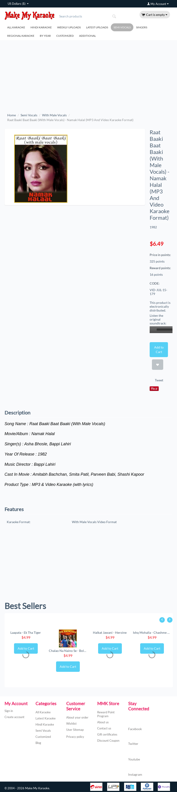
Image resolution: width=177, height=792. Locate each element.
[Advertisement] (88, 74)
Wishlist (71, 723)
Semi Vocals (122, 27)
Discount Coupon (108, 740)
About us (103, 722)
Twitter (133, 739)
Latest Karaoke (45, 718)
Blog (38, 743)
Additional (87, 35)
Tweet (159, 380)
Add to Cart (159, 349)
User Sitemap (75, 729)
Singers (141, 27)
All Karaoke (16, 27)
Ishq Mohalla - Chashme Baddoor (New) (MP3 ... (152, 632)
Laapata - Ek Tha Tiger (25, 632)
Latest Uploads (97, 27)
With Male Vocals (54, 115)
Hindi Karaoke (41, 27)
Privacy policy (75, 736)
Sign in (9, 711)
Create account (14, 717)
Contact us (104, 728)
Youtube (134, 754)
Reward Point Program (106, 714)
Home (11, 115)
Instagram (135, 769)
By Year (45, 35)
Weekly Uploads (69, 27)
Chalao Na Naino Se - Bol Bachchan (68, 651)
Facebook (135, 724)
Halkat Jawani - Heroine (110, 632)
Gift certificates (107, 734)
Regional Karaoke (20, 35)
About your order (77, 717)
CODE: (155, 283)
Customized (65, 35)
